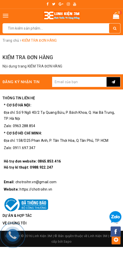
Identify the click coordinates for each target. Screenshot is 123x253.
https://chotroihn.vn (35, 189)
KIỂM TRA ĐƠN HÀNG (28, 57)
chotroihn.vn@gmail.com (36, 182)
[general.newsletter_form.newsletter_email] (79, 82)
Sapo (68, 241)
